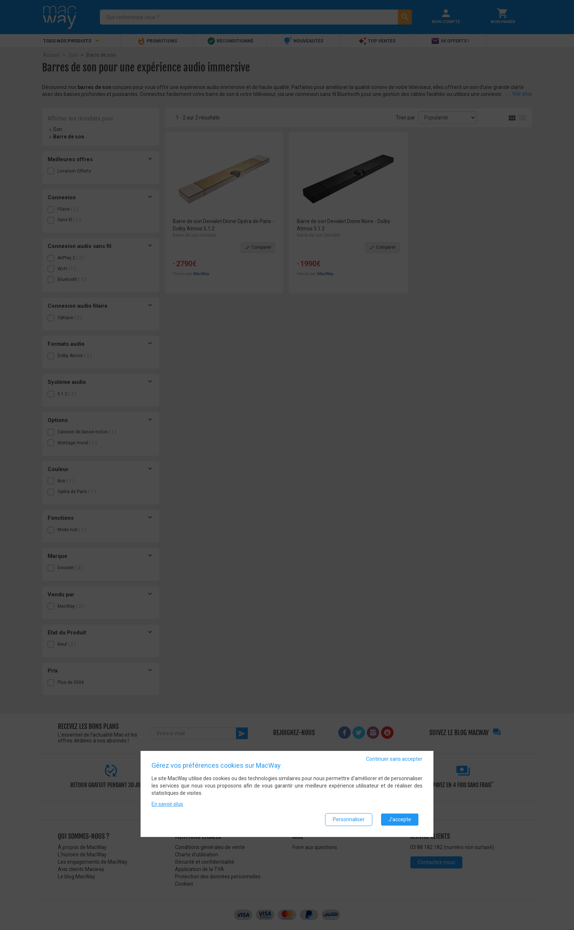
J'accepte (399, 819)
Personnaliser (349, 819)
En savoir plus (167, 804)
